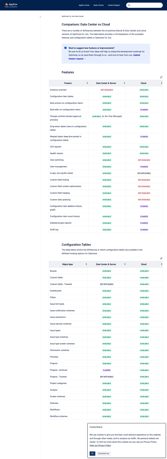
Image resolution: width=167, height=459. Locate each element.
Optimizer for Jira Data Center (73, 16)
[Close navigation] (40, 17)
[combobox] (144, 5)
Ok (92, 453)
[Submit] (129, 5)
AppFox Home (84, 5)
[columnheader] (68, 83)
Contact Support (114, 5)
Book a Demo (99, 5)
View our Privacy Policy (100, 445)
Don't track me (103, 453)
